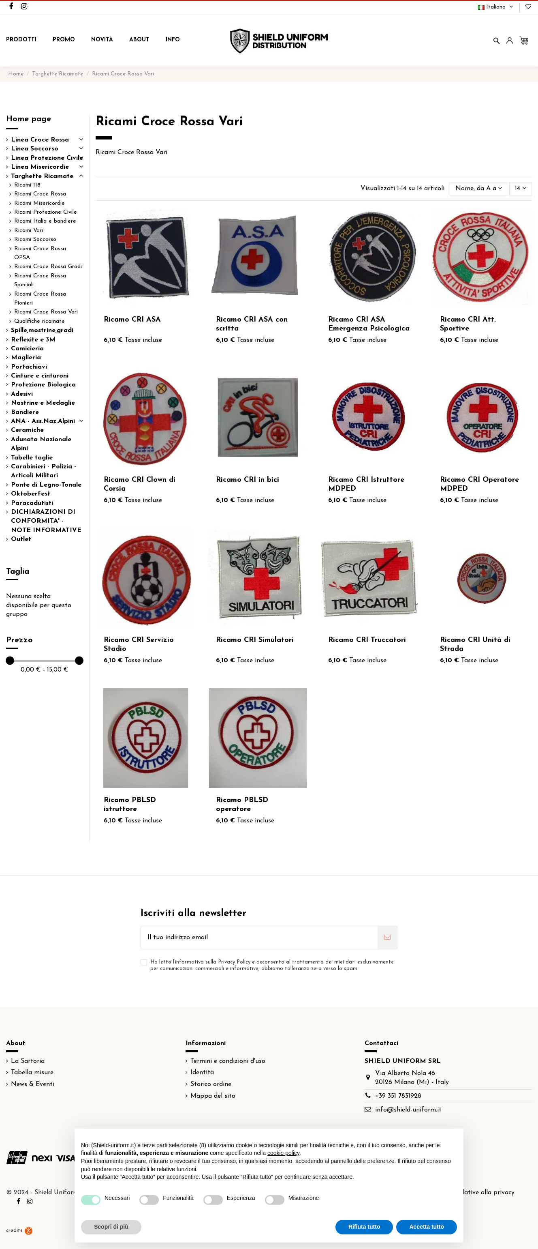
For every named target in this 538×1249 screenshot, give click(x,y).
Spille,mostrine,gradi (42, 330)
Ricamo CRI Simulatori (255, 640)
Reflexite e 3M (33, 340)
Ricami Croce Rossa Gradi (48, 267)
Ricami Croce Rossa (40, 194)
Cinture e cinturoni (39, 376)
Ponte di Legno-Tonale (46, 485)
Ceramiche (27, 430)
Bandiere (25, 412)
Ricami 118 (27, 185)
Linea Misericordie (40, 167)
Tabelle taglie (32, 458)
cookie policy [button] (283, 1153)
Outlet (21, 539)
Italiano (496, 7)
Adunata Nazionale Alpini (41, 444)
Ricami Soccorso (35, 239)
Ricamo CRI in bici (247, 480)
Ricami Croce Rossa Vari (46, 312)
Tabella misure (32, 1072)
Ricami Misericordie (39, 203)
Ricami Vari (28, 230)
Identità (202, 1072)
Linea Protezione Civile (47, 158)
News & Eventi (32, 1084)
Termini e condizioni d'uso (227, 1061)
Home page (28, 119)
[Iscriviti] (387, 937)
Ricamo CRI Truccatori (367, 640)
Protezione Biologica (43, 385)
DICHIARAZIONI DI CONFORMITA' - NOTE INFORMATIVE (46, 521)
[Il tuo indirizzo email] (259, 937)
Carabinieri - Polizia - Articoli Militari (43, 471)
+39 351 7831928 (398, 1096)
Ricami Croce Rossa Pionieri (40, 298)
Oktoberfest (30, 494)
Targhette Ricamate (42, 176)
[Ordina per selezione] (479, 188)
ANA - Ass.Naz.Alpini (43, 421)
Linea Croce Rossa (40, 140)
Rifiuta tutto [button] (364, 1226)
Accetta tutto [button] (426, 1226)
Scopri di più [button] (111, 1226)
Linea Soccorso (34, 149)
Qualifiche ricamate (39, 321)
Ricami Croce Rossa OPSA (40, 253)
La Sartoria (28, 1061)
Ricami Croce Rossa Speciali (40, 280)
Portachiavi (29, 367)
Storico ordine (210, 1084)
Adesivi (22, 394)
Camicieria (27, 349)
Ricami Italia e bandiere (45, 221)
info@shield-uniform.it (408, 1110)
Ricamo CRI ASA (132, 320)
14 (520, 188)
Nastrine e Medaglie (43, 403)
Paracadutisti (32, 503)
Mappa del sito (212, 1096)
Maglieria (26, 357)
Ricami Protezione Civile (45, 212)
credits (19, 1230)
